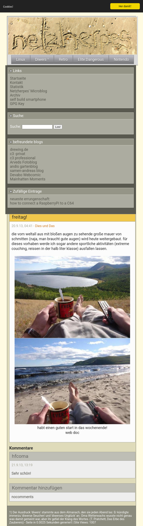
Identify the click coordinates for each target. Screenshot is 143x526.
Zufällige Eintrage (26, 191)
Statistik (16, 86)
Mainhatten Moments (27, 179)
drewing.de (19, 149)
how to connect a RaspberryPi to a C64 (42, 203)
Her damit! (125, 6)
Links (16, 70)
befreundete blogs (26, 142)
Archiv (15, 95)
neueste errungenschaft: (30, 199)
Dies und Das (44, 225)
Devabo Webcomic (25, 175)
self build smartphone (28, 99)
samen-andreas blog (27, 170)
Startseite (18, 78)
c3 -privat (17, 153)
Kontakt (16, 82)
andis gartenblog (24, 166)
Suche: (17, 115)
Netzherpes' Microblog (28, 91)
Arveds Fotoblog (23, 162)
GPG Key (17, 103)
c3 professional (22, 158)
